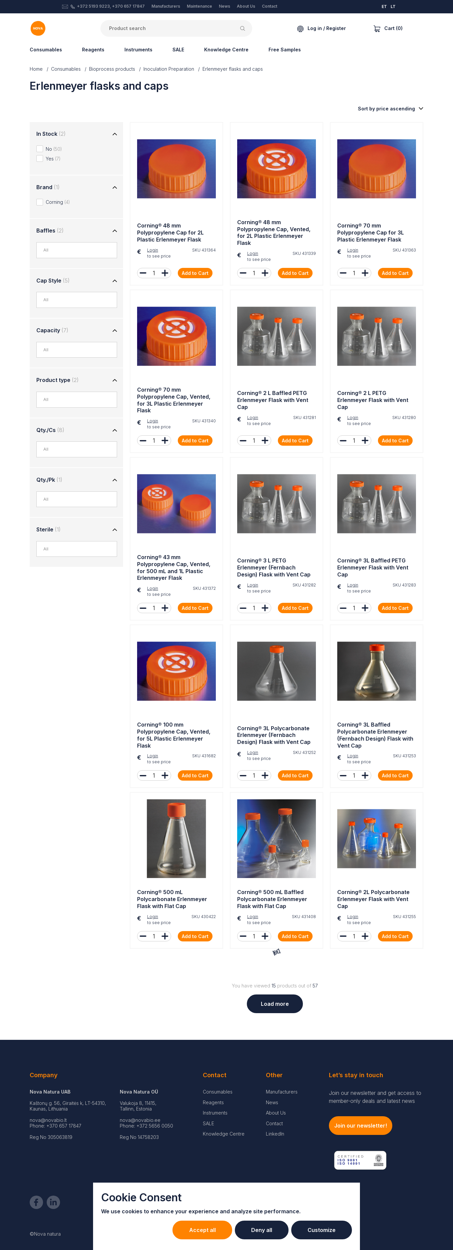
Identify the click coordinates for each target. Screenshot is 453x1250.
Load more (275, 1003)
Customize (321, 1230)
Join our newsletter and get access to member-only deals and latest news (375, 1097)
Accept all (200, 1230)
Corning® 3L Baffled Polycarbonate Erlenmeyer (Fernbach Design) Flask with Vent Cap (375, 735)
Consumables (46, 49)
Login (152, 250)
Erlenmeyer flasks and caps (232, 69)
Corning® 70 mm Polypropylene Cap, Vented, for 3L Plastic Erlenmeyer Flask (173, 400)
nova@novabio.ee (140, 1120)
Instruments (138, 49)
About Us (246, 6)
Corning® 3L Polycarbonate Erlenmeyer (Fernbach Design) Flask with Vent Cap (274, 735)
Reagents (93, 49)
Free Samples (285, 49)
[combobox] (80, 250)
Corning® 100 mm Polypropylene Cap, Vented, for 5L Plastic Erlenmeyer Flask (173, 735)
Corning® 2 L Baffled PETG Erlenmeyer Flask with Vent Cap (272, 400)
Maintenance (199, 6)
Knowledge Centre (226, 49)
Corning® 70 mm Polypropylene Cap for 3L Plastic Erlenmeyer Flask (370, 232)
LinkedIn (275, 1134)
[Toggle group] (114, 134)
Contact (269, 6)
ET (384, 6)
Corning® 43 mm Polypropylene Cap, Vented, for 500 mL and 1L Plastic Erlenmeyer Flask (173, 567)
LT (393, 6)
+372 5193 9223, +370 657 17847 (111, 6)
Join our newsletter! (360, 1125)
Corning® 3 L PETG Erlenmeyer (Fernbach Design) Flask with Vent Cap (274, 567)
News (224, 6)
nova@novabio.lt (48, 1120)
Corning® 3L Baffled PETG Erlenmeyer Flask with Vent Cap (372, 567)
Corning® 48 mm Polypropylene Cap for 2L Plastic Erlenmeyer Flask (170, 232)
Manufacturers (165, 6)
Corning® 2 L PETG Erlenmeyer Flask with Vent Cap (372, 400)
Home (36, 69)
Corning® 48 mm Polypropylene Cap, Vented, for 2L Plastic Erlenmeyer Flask (274, 232)
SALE (178, 49)
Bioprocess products (112, 69)
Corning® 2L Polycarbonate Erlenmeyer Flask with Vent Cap (373, 899)
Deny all (260, 1230)
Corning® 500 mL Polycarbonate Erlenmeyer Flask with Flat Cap (172, 899)
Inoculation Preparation (168, 69)
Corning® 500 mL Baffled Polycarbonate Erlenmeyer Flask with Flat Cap (272, 899)
